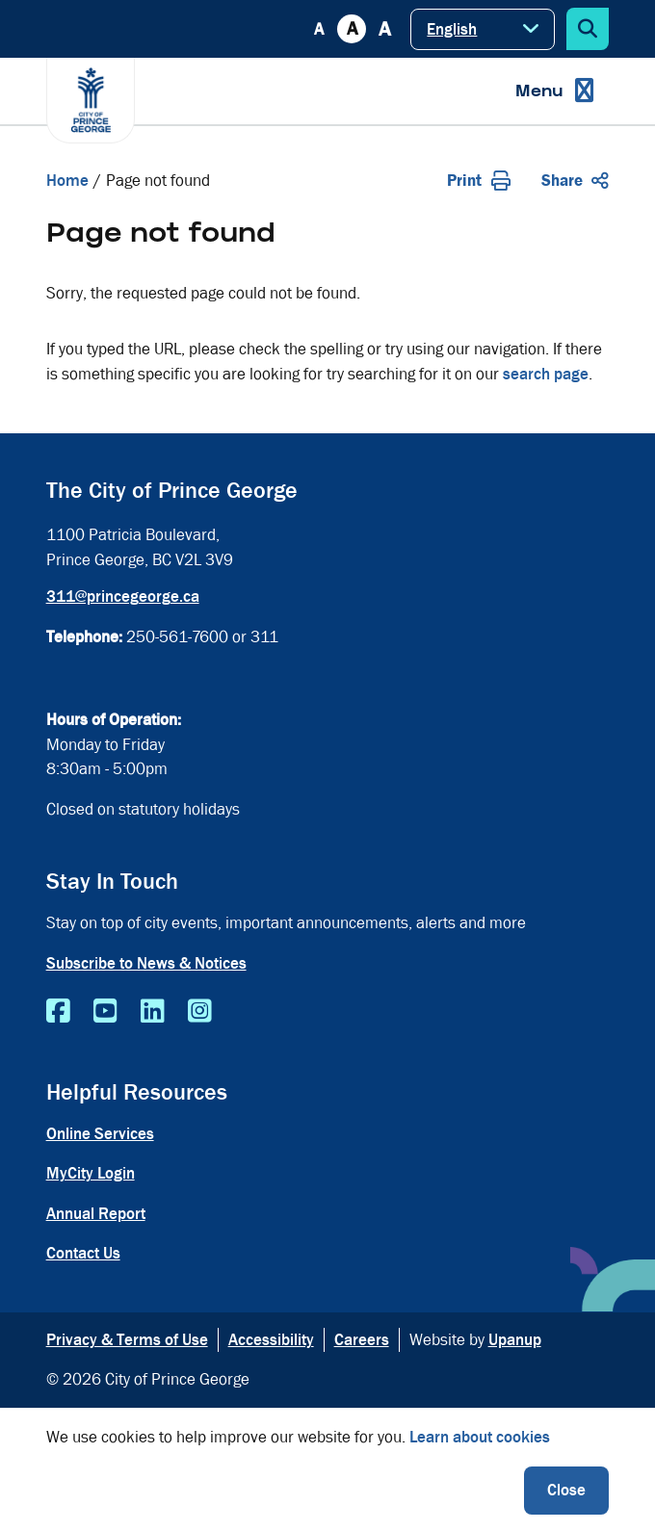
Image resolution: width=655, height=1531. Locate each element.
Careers (361, 1340)
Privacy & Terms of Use (127, 1340)
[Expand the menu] (554, 91)
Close (566, 1490)
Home (67, 180)
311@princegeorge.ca (122, 596)
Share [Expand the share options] (575, 180)
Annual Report (95, 1214)
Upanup (514, 1340)
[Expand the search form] (587, 29)
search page (546, 374)
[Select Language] (482, 29)
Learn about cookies (479, 1437)
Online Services (100, 1134)
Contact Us (83, 1253)
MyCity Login (90, 1173)
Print (479, 180)
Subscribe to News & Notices (146, 963)
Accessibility (271, 1340)
